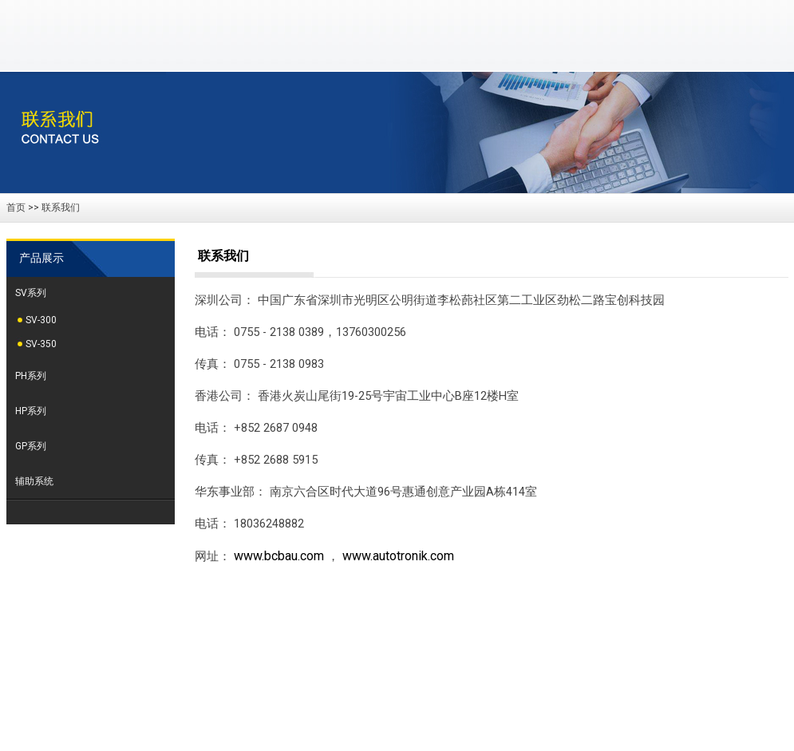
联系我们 (60, 207)
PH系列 (30, 375)
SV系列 (30, 292)
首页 (16, 207)
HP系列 (30, 411)
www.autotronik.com (398, 555)
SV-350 (41, 344)
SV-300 (41, 320)
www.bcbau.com (279, 555)
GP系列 (30, 446)
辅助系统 (34, 481)
